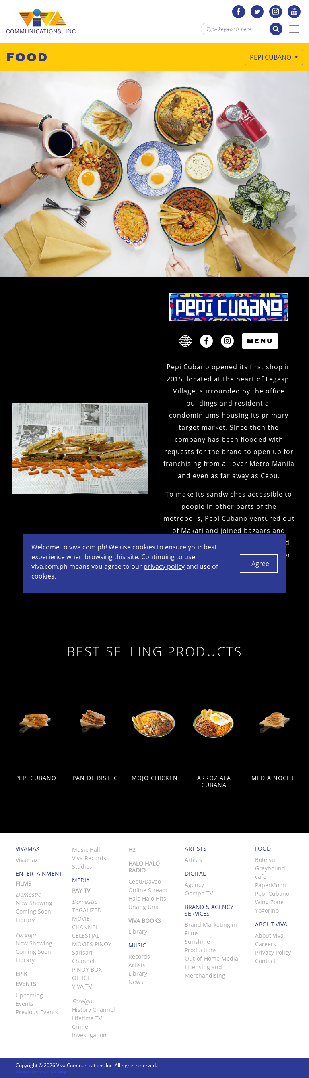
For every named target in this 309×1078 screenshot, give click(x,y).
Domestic (84, 901)
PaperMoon (270, 885)
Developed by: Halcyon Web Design (42, 1071)
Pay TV (81, 890)
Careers (265, 944)
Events (26, 984)
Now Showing (34, 903)
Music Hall (86, 849)
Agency (194, 885)
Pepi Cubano (271, 57)
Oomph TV (199, 893)
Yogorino (267, 910)
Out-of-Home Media (211, 958)
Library (25, 920)
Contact (265, 961)
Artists (137, 965)
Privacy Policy (273, 952)
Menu (260, 340)
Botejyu (265, 860)
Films (23, 883)
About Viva (269, 935)
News (135, 982)
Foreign (82, 1001)
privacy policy (164, 566)
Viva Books (144, 920)
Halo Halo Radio (144, 866)
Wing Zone (269, 902)
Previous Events (37, 1012)
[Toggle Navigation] (294, 29)
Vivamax (27, 860)
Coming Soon (33, 911)
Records (139, 956)
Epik (21, 974)
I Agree (258, 563)
